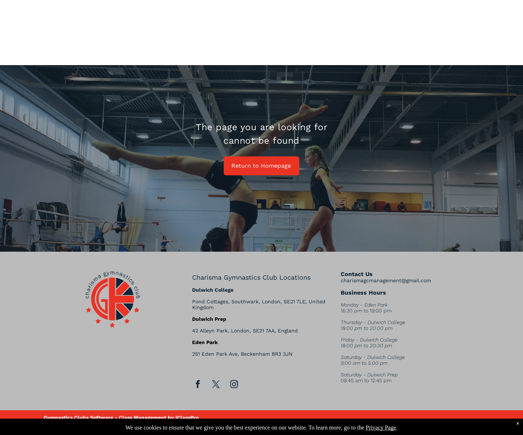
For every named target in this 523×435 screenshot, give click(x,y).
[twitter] (216, 385)
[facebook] (198, 385)
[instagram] (234, 385)
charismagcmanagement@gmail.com (386, 280)
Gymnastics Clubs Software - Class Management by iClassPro (121, 417)
